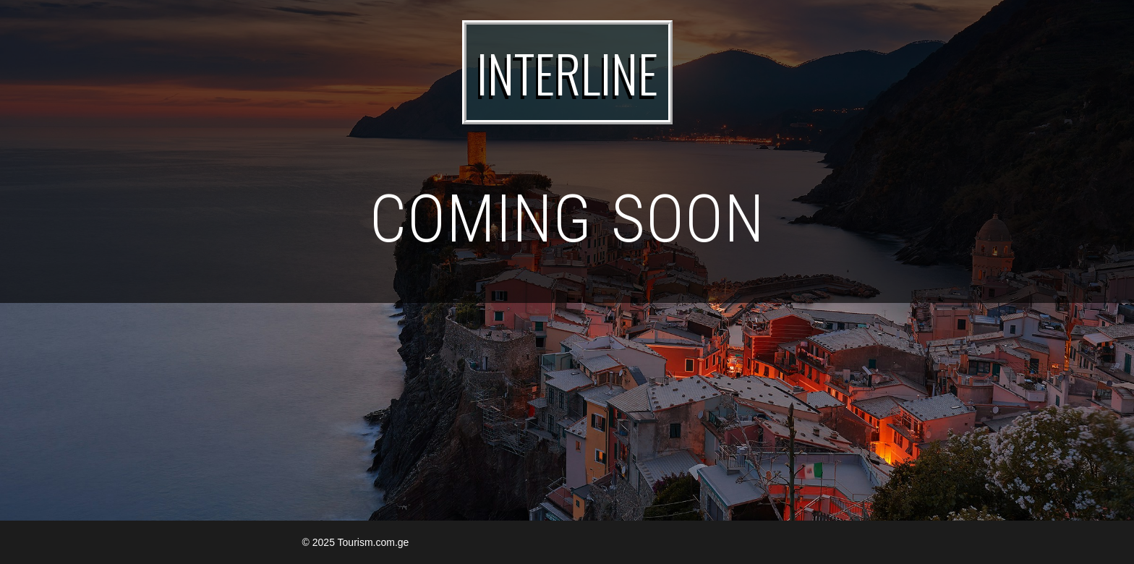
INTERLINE (567, 72)
